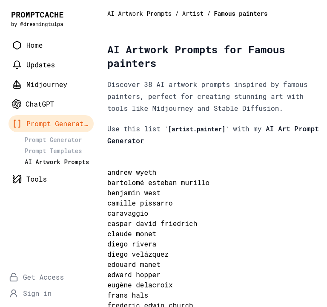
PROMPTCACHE (37, 14)
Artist (193, 13)
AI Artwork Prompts (139, 13)
